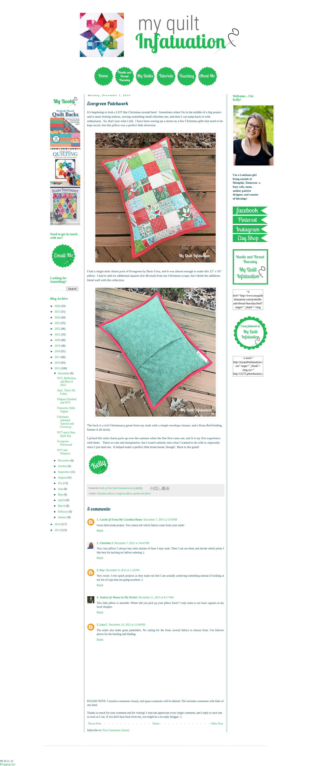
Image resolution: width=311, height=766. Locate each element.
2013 (58, 530)
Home (156, 723)
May (61, 494)
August (62, 477)
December (64, 373)
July (60, 483)
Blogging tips (7, 764)
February (63, 511)
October (63, 466)
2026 (58, 306)
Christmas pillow (105, 493)
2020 (58, 340)
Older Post (217, 723)
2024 (58, 317)
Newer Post (94, 723)
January (62, 517)
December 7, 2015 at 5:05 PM (160, 519)
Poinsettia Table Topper (66, 410)
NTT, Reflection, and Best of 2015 (66, 382)
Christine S (106, 543)
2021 (58, 334)
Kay (102, 570)
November (64, 460)
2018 (58, 351)
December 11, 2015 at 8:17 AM (156, 597)
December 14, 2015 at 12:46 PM (127, 624)
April (61, 500)
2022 (58, 328)
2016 (58, 362)
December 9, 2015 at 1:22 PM (122, 570)
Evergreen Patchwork (64, 443)
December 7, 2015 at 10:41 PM (131, 543)
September (64, 471)
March (62, 505)
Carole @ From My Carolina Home (121, 519)
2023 (58, 323)
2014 (58, 524)
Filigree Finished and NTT (66, 401)
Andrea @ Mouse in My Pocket (118, 597)
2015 (58, 368)
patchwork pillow (142, 493)
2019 (58, 345)
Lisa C (104, 624)
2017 (58, 357)
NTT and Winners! (64, 452)
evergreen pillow (123, 493)
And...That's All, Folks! (66, 392)
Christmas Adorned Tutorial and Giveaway (65, 421)
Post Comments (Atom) (116, 730)
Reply (100, 530)
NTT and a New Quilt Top (66, 434)
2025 (58, 311)
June (61, 488)
